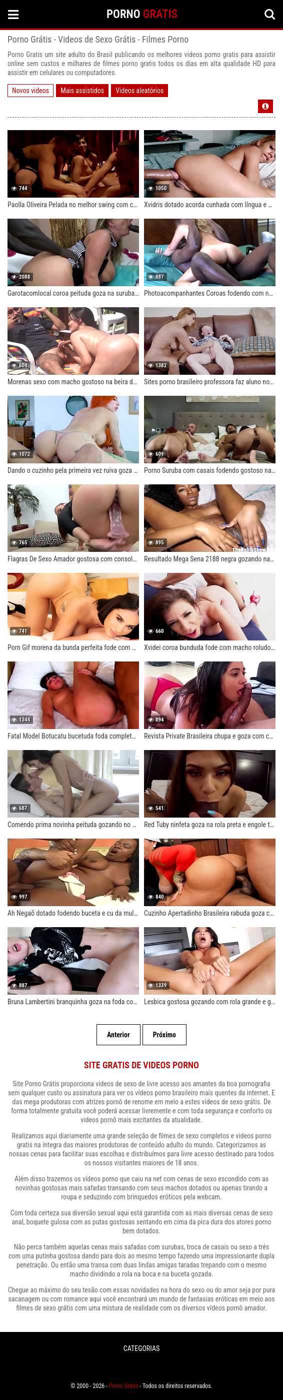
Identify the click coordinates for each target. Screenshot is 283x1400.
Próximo (164, 1035)
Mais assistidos (82, 91)
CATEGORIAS (142, 1348)
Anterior (118, 1035)
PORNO (142, 14)
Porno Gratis (123, 1385)
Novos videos (30, 91)
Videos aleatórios (140, 91)
